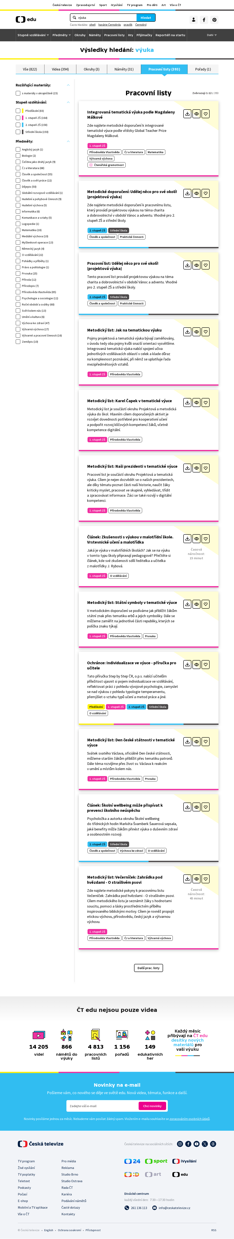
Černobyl (140, 24)
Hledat (146, 18)
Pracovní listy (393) (164, 69)
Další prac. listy (149, 968)
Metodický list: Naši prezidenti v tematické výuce (132, 466)
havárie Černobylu (109, 24)
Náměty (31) (123, 69)
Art (164, 5)
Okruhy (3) (92, 69)
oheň (92, 24)
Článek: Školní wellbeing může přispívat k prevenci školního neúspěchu (125, 808)
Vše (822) (30, 69)
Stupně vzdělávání (32, 35)
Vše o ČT (175, 5)
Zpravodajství (85, 5)
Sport (103, 5)
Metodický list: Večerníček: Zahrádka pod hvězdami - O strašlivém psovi (124, 880)
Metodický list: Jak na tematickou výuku (124, 330)
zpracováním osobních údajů (189, 1119)
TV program (135, 5)
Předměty (60, 35)
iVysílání (117, 5)
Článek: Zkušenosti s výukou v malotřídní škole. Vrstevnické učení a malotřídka (130, 539)
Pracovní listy (114, 35)
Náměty (95, 35)
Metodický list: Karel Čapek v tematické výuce (129, 400)
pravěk (128, 24)
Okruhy (79, 35)
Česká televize (62, 5)
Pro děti (152, 5)
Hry (130, 35)
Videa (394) (60, 69)
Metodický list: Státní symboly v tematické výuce (132, 602)
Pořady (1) (203, 69)
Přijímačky (144, 35)
